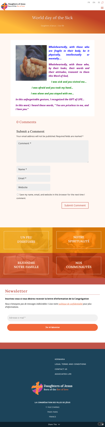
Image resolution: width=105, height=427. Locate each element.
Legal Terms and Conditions (70, 364)
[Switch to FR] (89, 3)
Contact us (61, 369)
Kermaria (60, 359)
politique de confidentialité (71, 303)
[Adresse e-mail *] (52, 317)
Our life (61, 25)
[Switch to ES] (99, 3)
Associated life (63, 374)
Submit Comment (75, 205)
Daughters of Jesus (48, 25)
